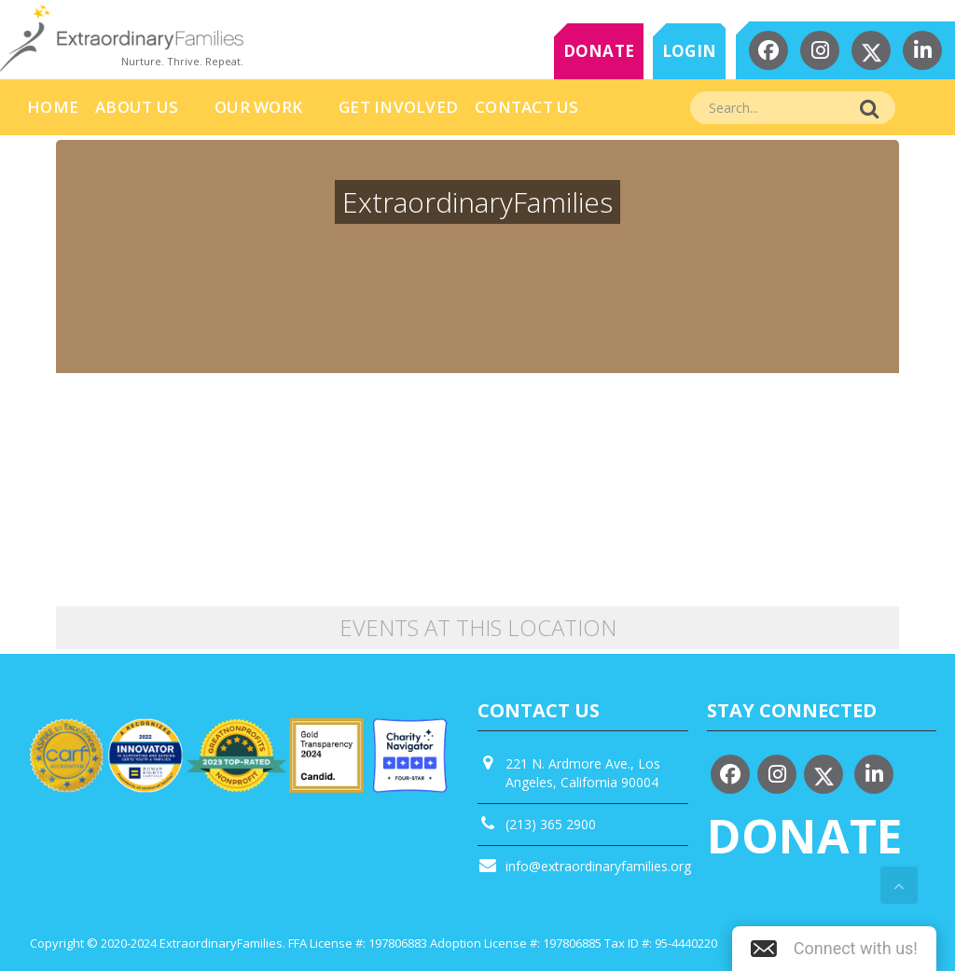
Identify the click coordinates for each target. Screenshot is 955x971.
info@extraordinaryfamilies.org (598, 866)
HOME (52, 107)
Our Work (258, 107)
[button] (834, 948)
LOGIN (689, 51)
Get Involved (398, 107)
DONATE (599, 51)
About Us (136, 107)
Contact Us (527, 107)
